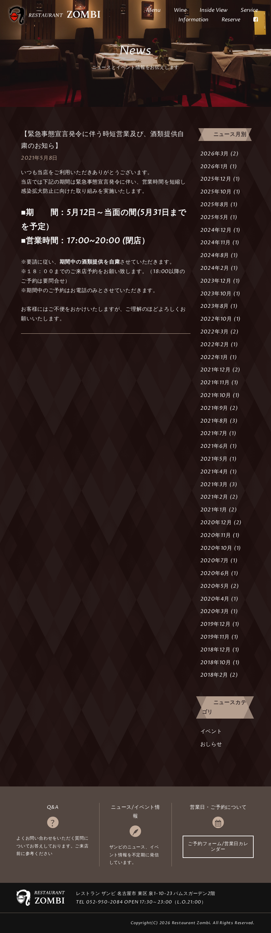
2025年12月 (215, 179)
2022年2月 (214, 344)
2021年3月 (214, 484)
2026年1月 (214, 166)
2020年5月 (214, 586)
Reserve (231, 19)
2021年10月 (215, 395)
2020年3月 (214, 611)
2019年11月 (215, 637)
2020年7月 (214, 560)
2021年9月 (214, 408)
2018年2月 (214, 675)
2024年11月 (215, 242)
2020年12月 (216, 522)
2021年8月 (214, 421)
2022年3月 (214, 331)
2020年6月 (215, 573)
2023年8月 (214, 306)
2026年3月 (214, 153)
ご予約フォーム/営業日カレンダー (218, 846)
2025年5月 (214, 217)
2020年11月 (215, 535)
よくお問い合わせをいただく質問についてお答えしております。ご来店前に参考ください (52, 846)
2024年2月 (214, 268)
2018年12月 (215, 649)
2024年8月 (214, 255)
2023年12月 (215, 281)
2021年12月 (215, 369)
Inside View (213, 10)
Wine (180, 10)
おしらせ (211, 744)
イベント (211, 731)
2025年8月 (214, 204)
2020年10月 (216, 548)
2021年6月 (214, 446)
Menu (153, 10)
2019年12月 (215, 624)
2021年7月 (214, 433)
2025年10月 (216, 191)
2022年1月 (214, 357)
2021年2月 (214, 497)
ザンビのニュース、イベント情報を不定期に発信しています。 (134, 854)
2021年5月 (214, 459)
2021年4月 (214, 471)
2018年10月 (215, 662)
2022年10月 (216, 319)
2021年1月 (213, 509)
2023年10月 (216, 293)
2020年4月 (215, 599)
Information (193, 19)
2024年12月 (216, 230)
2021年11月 (215, 382)
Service (249, 10)
